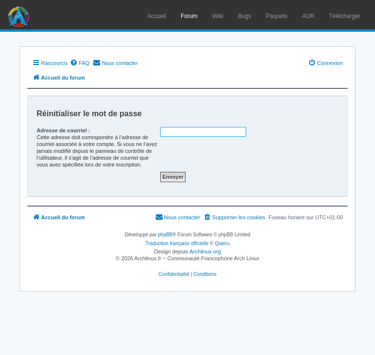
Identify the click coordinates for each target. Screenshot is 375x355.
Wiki (218, 16)
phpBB (165, 234)
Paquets (277, 16)
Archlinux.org (205, 251)
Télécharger (344, 16)
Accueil (156, 16)
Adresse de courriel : (63, 130)
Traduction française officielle (177, 243)
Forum (189, 16)
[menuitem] (79, 63)
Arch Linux (19, 14)
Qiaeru (222, 243)
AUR (308, 16)
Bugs (244, 16)
